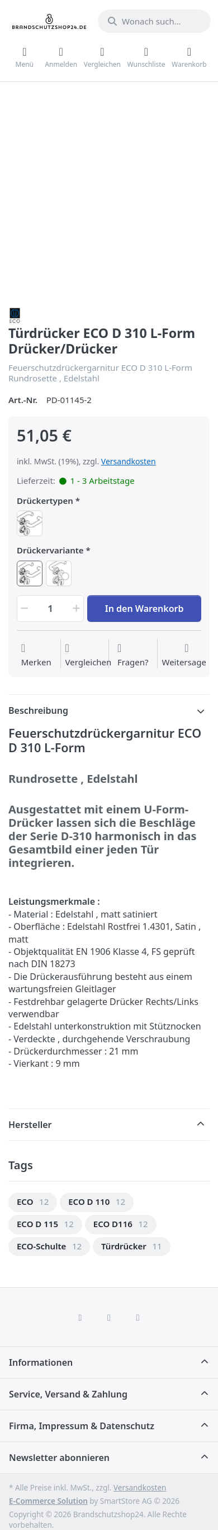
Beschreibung (38, 710)
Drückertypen (45, 501)
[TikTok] (138, 1317)
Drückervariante (50, 550)
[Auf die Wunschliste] (36, 655)
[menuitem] (32, 1202)
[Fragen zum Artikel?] (133, 655)
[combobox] (154, 21)
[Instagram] (109, 1317)
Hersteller (30, 1125)
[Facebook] (80, 1317)
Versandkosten (128, 461)
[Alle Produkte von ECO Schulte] (14, 314)
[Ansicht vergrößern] (109, 195)
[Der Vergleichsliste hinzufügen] (88, 655)
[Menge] (50, 608)
